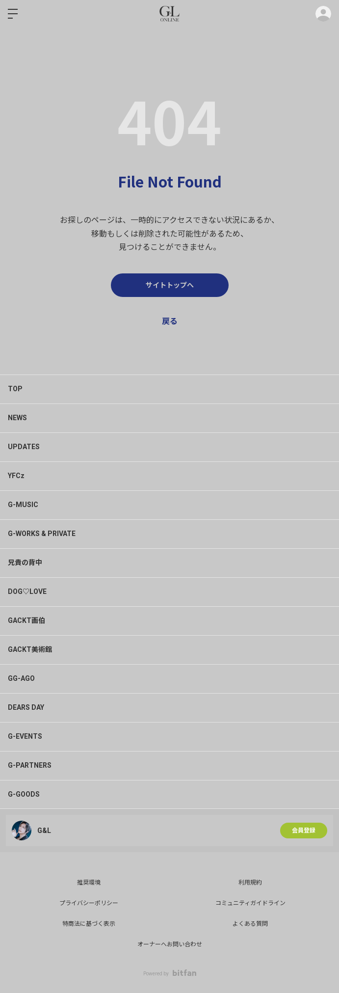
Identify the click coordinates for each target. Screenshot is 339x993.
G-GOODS (24, 794)
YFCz (16, 476)
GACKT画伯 (26, 620)
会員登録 (303, 830)
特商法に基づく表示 (88, 923)
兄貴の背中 (25, 562)
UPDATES (24, 447)
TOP (15, 389)
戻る (170, 321)
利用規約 (250, 882)
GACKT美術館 (30, 649)
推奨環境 (89, 882)
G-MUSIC (23, 505)
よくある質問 (250, 923)
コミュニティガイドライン (250, 903)
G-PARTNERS (30, 765)
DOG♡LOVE (27, 591)
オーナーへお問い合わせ (169, 944)
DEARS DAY (26, 707)
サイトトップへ (170, 285)
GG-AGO (21, 678)
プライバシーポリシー (88, 903)
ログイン (323, 14)
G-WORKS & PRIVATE (42, 533)
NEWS (17, 418)
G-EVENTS (25, 736)
